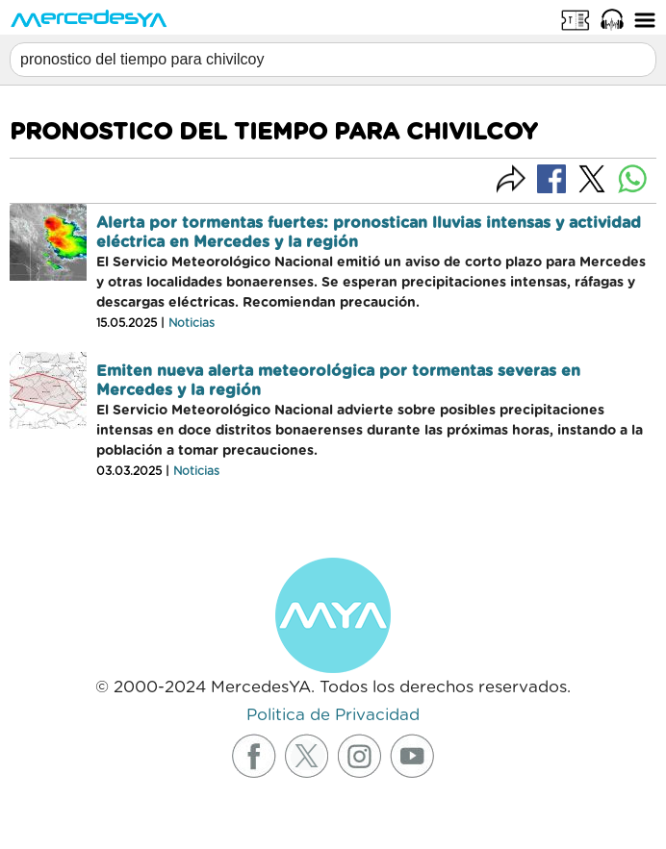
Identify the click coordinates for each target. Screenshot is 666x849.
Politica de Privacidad (333, 715)
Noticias (191, 323)
